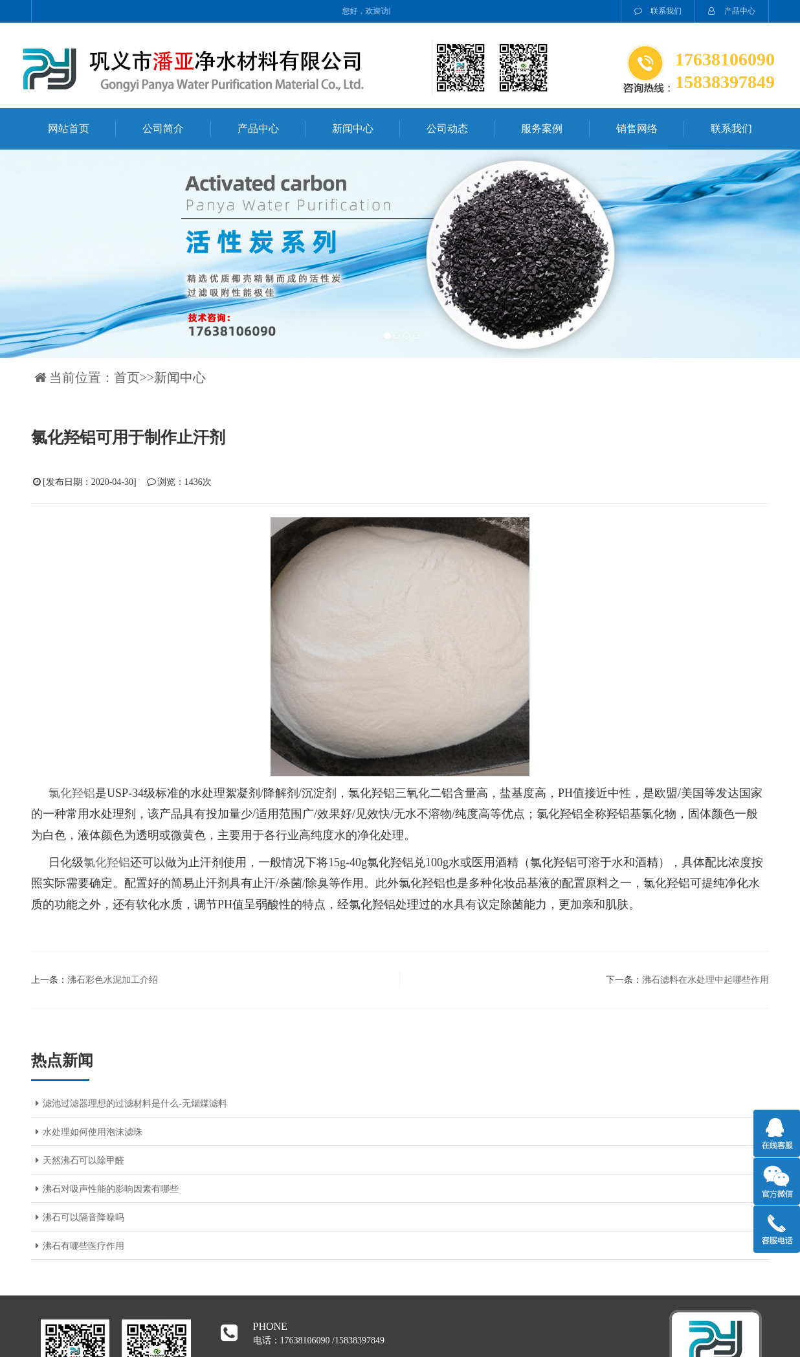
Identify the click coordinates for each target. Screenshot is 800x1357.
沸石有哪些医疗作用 (77, 1246)
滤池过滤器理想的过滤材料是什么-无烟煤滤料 (129, 1103)
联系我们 (658, 11)
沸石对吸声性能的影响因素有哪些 (105, 1189)
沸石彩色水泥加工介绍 (112, 980)
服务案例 (541, 128)
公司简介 (163, 128)
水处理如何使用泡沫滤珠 (86, 1132)
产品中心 (731, 11)
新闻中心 (352, 128)
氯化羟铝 (72, 793)
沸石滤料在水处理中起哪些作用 (705, 980)
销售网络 (637, 128)
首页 (127, 377)
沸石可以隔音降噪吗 (77, 1217)
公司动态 (447, 128)
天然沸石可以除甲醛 (77, 1160)
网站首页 (68, 128)
